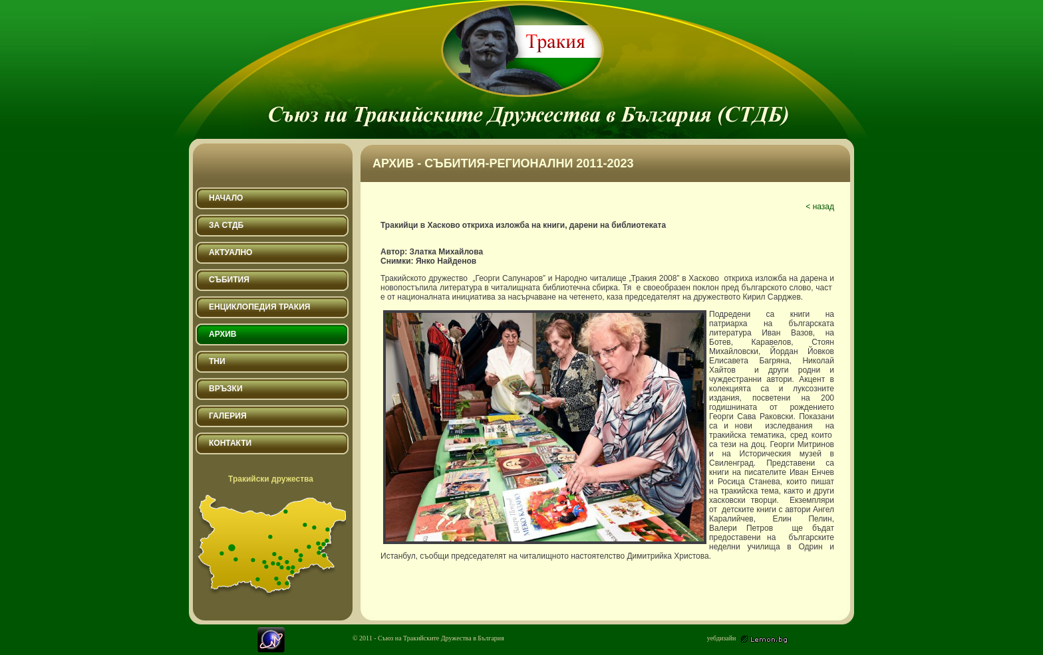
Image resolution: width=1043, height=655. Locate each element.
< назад (820, 206)
